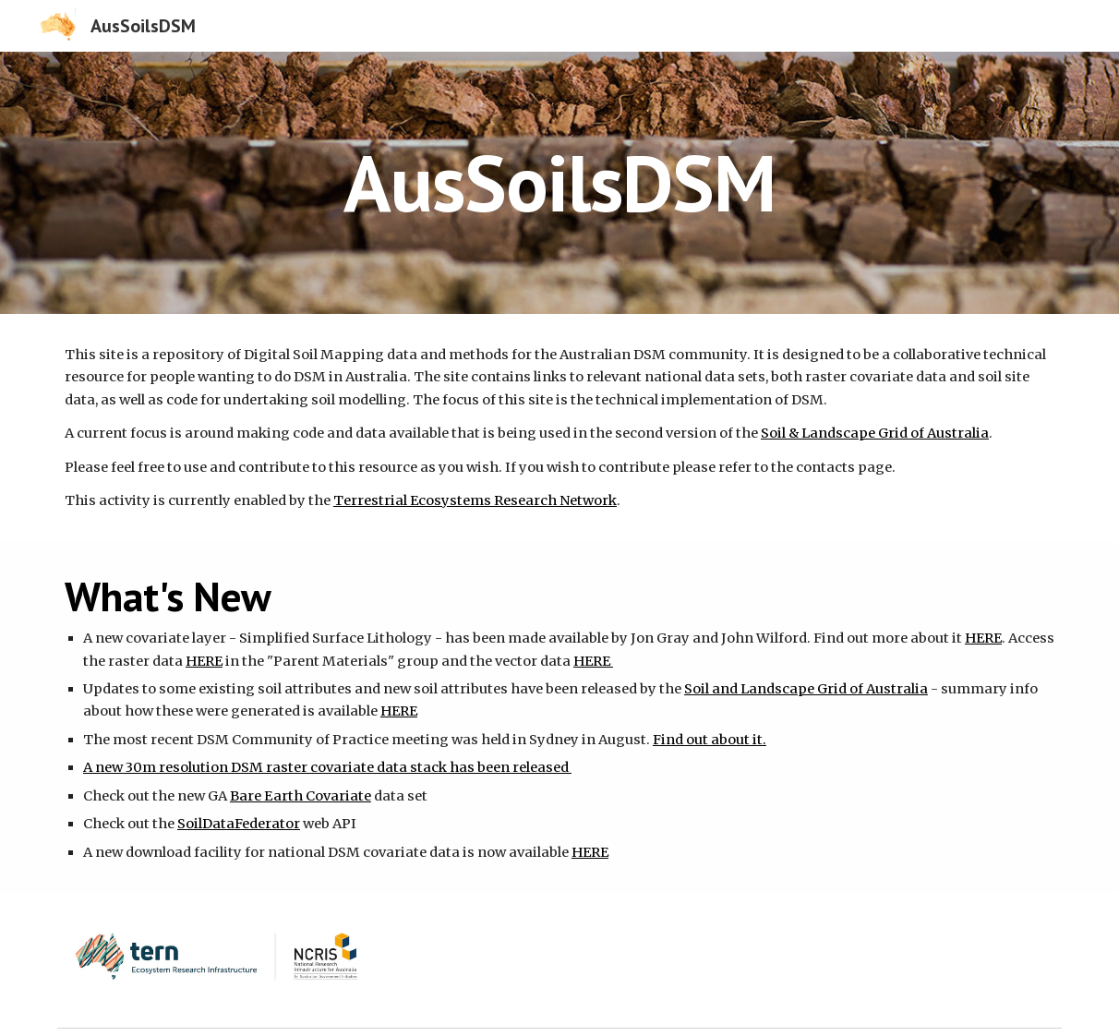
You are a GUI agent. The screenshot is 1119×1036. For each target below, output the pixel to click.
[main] (559, 182)
